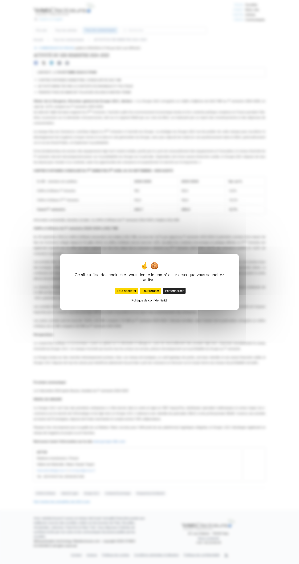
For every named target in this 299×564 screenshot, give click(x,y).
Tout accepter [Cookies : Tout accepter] (126, 291)
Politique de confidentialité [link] (149, 300)
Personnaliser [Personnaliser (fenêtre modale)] (174, 291)
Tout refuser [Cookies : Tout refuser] (150, 291)
